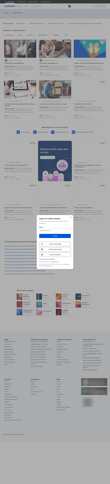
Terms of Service (47, 266)
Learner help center (55, 261)
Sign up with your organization (47, 259)
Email (41, 227)
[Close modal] (70, 217)
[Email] (55, 230)
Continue (55, 236)
